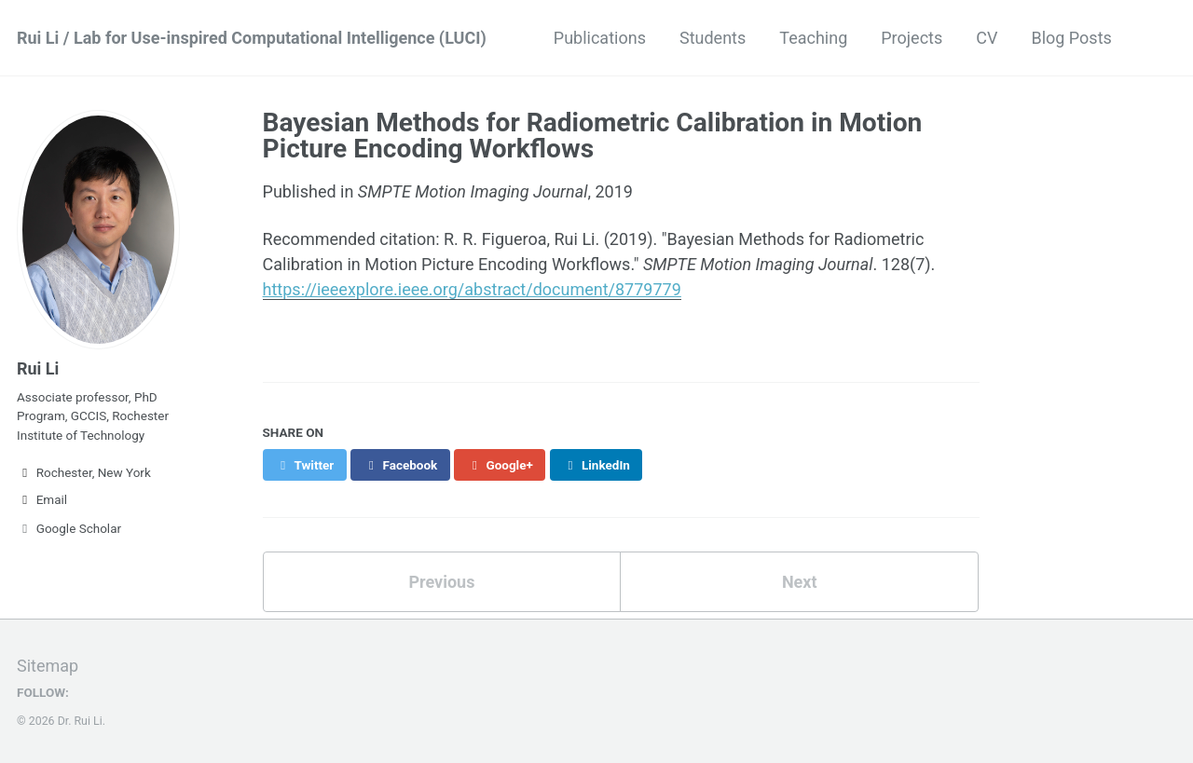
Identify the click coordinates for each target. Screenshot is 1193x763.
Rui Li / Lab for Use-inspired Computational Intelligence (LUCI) (252, 38)
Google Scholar (69, 528)
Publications (600, 38)
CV (986, 38)
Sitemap (47, 665)
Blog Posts (1071, 38)
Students (712, 38)
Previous (441, 582)
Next (799, 582)
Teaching (813, 38)
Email (42, 499)
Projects (911, 38)
